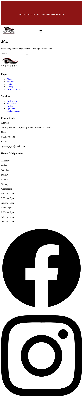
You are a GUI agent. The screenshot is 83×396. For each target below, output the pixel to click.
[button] (40, 32)
